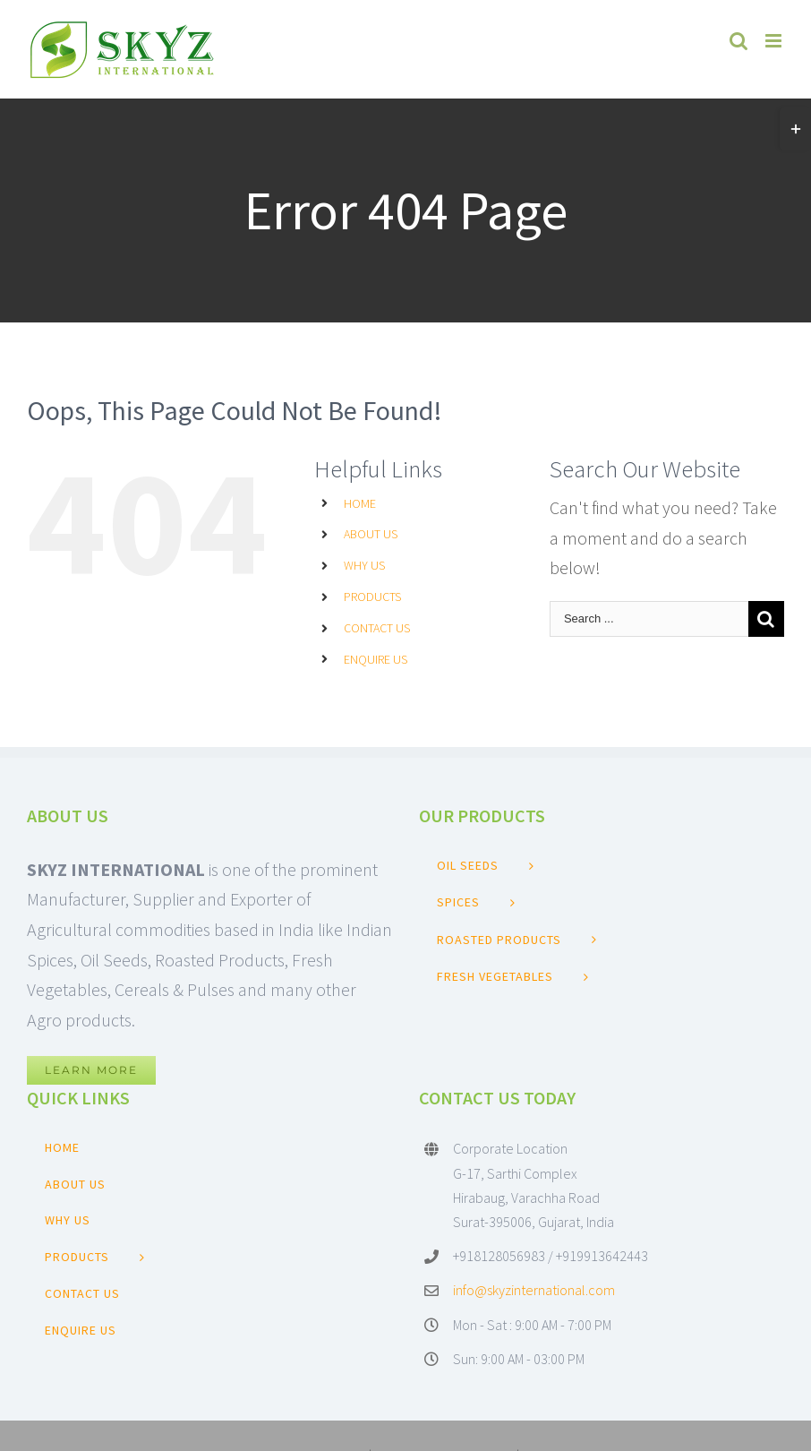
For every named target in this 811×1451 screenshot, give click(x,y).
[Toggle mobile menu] (774, 40)
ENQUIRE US (375, 659)
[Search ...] (649, 619)
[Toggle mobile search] (738, 40)
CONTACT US (377, 628)
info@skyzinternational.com (534, 1290)
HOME (360, 503)
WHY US (364, 565)
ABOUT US (370, 534)
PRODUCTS (372, 596)
